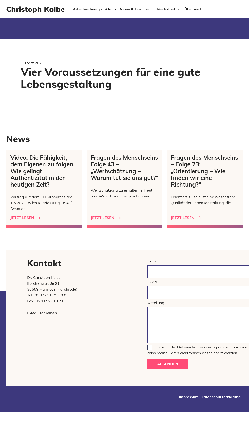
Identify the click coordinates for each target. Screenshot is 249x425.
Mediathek (166, 9)
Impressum (189, 397)
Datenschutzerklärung (197, 347)
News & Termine (134, 9)
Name (152, 261)
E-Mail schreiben (42, 313)
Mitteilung (155, 302)
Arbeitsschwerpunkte (92, 9)
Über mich (193, 9)
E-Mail (152, 282)
